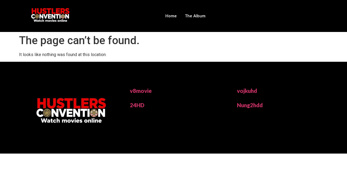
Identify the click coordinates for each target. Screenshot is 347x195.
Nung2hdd (250, 105)
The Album (195, 16)
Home (171, 16)
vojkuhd (247, 90)
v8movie (141, 90)
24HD (137, 105)
